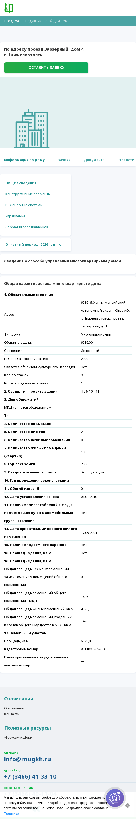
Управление (15, 216)
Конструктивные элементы (28, 194)
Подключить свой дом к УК (46, 21)
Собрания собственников (26, 227)
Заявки (64, 159)
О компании (14, 708)
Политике (11, 814)
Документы (94, 159)
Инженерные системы (24, 205)
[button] (128, 8)
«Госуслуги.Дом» (18, 737)
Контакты (12, 714)
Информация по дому (24, 159)
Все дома (11, 21)
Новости (126, 159)
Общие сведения (21, 183)
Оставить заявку (46, 67)
